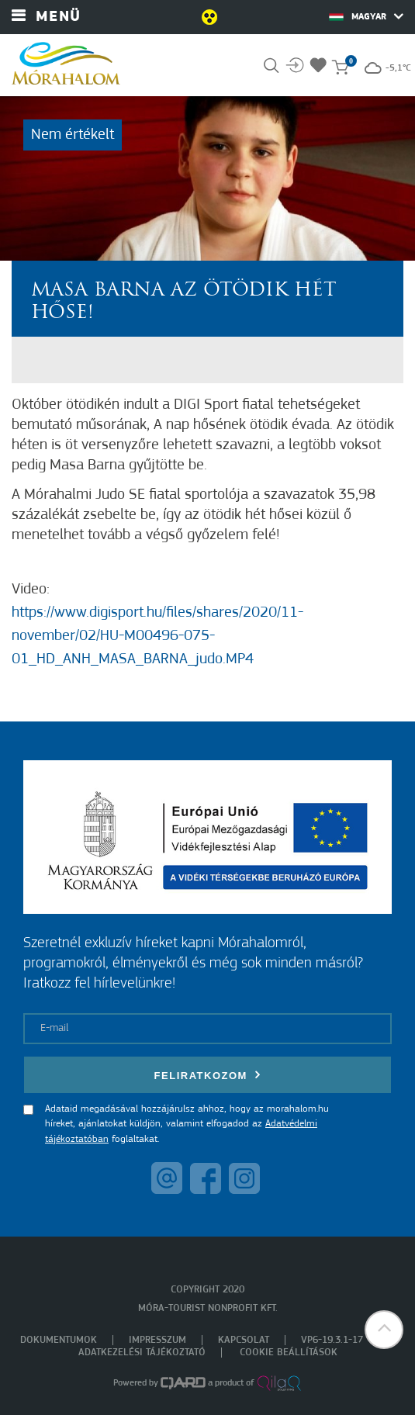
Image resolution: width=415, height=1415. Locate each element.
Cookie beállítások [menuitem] (288, 1353)
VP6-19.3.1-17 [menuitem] (332, 1340)
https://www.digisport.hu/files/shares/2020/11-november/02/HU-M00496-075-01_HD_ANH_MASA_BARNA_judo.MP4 (157, 636)
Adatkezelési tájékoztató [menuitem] (142, 1353)
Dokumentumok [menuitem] (58, 1340)
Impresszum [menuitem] (157, 1340)
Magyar (366, 16)
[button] (384, 1329)
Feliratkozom (207, 1074)
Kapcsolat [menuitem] (243, 1340)
